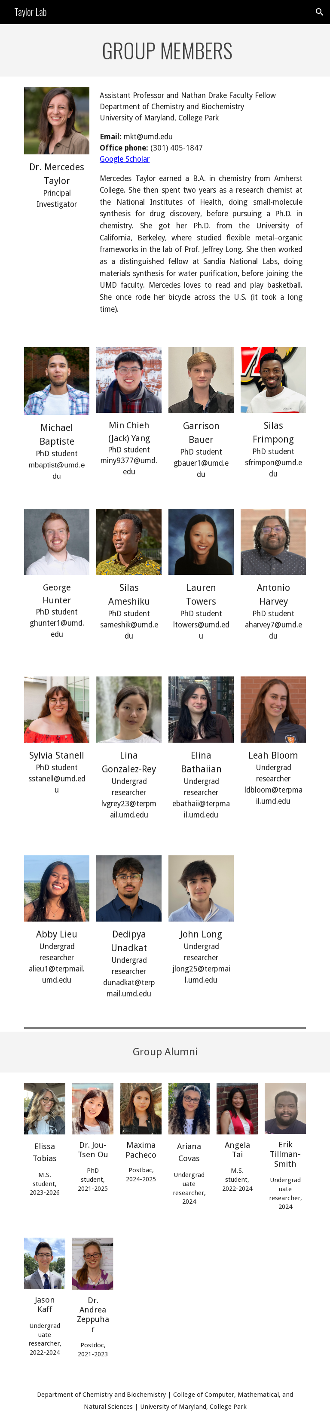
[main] (165, 50)
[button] (319, 12)
